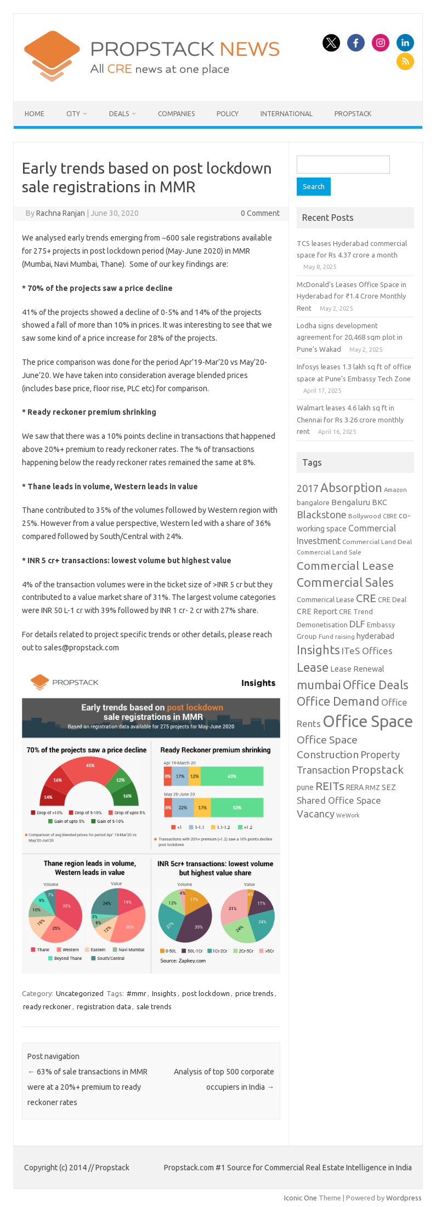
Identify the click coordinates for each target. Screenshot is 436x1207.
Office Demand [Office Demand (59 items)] (338, 701)
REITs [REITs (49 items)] (329, 785)
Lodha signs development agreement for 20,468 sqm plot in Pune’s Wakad (350, 337)
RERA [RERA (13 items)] (355, 787)
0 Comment (260, 213)
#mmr (136, 993)
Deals (119, 113)
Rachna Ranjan (60, 213)
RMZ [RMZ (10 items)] (372, 787)
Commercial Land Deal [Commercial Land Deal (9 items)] (377, 541)
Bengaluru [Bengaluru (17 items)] (350, 502)
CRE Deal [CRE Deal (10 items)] (392, 599)
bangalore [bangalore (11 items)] (313, 502)
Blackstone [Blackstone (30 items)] (322, 514)
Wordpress (404, 1198)
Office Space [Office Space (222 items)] (367, 721)
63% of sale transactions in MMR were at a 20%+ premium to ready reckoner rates (87, 1087)
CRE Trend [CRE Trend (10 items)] (356, 611)
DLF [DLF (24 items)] (357, 624)
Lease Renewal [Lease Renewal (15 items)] (357, 668)
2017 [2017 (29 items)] (308, 488)
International (287, 113)
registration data (104, 1006)
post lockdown (206, 993)
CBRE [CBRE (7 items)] (390, 516)
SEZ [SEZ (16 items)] (389, 787)
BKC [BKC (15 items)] (379, 502)
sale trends (154, 1006)
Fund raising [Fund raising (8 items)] (337, 636)
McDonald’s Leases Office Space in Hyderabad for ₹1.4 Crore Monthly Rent (351, 296)
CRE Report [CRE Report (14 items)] (317, 611)
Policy (228, 113)
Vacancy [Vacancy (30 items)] (316, 813)
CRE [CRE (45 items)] (366, 598)
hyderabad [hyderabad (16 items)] (375, 635)
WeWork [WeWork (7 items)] (348, 815)
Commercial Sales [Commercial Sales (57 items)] (345, 582)
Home (34, 113)
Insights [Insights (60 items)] (318, 649)
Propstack (353, 113)
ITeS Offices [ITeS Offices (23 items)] (367, 650)
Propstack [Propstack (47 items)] (378, 769)
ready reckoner (47, 1006)
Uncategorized (80, 993)
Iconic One (300, 1198)
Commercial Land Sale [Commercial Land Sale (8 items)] (329, 552)
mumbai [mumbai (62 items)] (319, 684)
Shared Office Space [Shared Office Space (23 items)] (339, 800)
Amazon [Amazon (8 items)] (395, 489)
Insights (164, 993)
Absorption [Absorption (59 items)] (351, 487)
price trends (254, 993)
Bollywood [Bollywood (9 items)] (364, 515)
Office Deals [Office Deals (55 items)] (376, 684)
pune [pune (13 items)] (305, 787)
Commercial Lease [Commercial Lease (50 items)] (345, 565)
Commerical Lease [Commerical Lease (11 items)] (325, 599)
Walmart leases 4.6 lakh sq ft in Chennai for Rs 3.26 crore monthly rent (350, 419)
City (73, 113)
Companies (176, 113)
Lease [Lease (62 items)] (313, 667)
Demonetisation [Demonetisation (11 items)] (322, 624)
